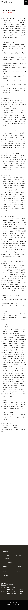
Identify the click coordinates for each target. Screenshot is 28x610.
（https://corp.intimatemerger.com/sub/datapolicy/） (14, 305)
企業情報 (5, 583)
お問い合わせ (6, 591)
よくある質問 (21, 587)
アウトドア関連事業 (9, 578)
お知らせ (19, 583)
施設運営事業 (7, 575)
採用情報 (5, 587)
